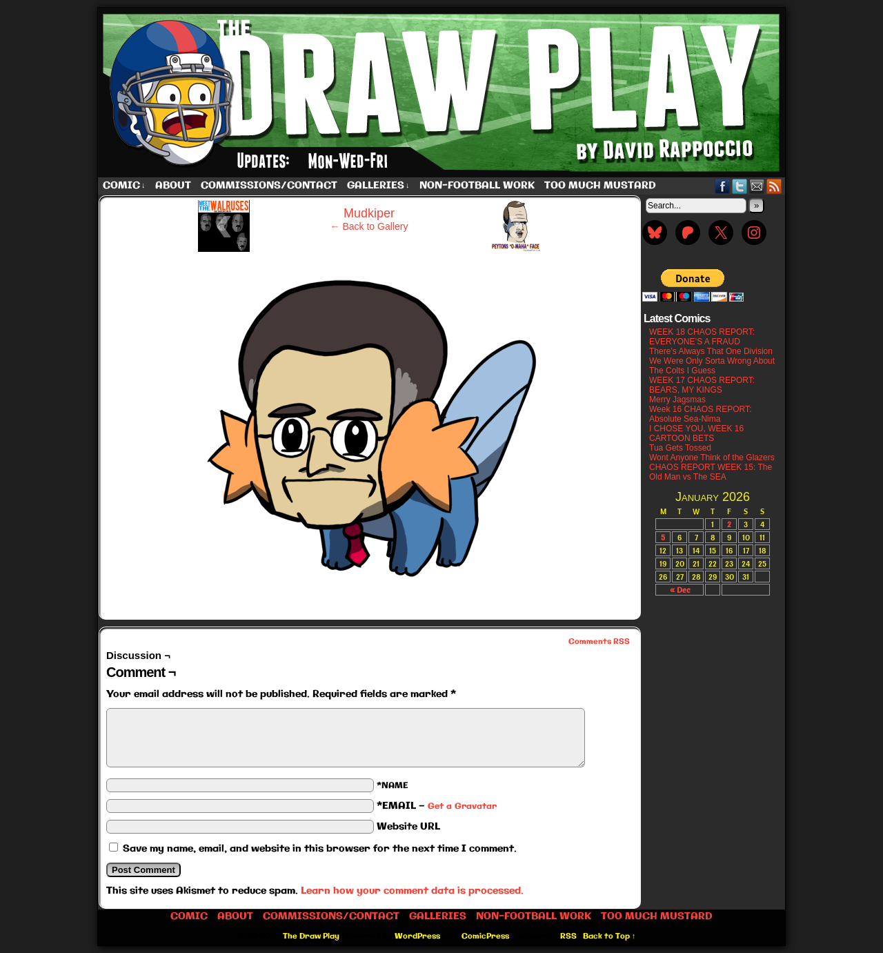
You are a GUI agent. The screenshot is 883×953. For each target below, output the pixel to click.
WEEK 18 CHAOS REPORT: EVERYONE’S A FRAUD (702, 336)
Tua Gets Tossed (680, 448)
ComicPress (485, 936)
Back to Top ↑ (609, 936)
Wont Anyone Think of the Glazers (712, 457)
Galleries (378, 186)
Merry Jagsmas (677, 399)
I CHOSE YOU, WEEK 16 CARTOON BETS (696, 433)
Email (757, 186)
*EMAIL (437, 806)
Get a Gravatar (462, 806)
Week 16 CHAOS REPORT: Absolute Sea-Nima (700, 414)
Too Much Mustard (600, 186)
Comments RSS (599, 641)
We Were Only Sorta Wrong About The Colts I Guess (712, 365)
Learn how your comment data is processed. (412, 891)
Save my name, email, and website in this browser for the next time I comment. (320, 849)
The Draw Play (443, 92)
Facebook (722, 186)
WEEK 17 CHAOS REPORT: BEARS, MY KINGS (702, 385)
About (173, 186)
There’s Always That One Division (711, 351)
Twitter (739, 186)
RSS (774, 186)
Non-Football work (477, 186)
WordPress (417, 936)
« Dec (680, 589)
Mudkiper (369, 213)
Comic (124, 186)
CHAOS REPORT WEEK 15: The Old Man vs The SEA (710, 472)
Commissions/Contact (269, 186)
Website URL (408, 827)
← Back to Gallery (369, 226)
